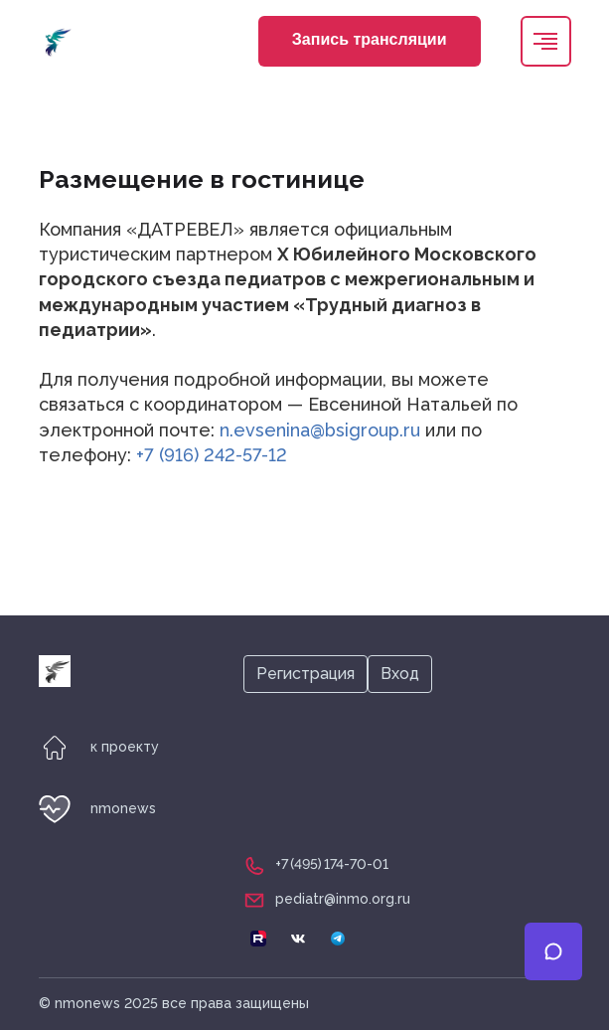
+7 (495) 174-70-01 (331, 864)
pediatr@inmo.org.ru (342, 899)
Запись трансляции (369, 39)
